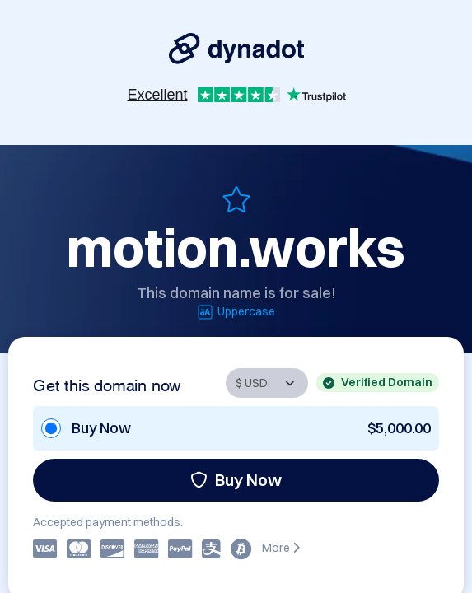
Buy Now (236, 479)
